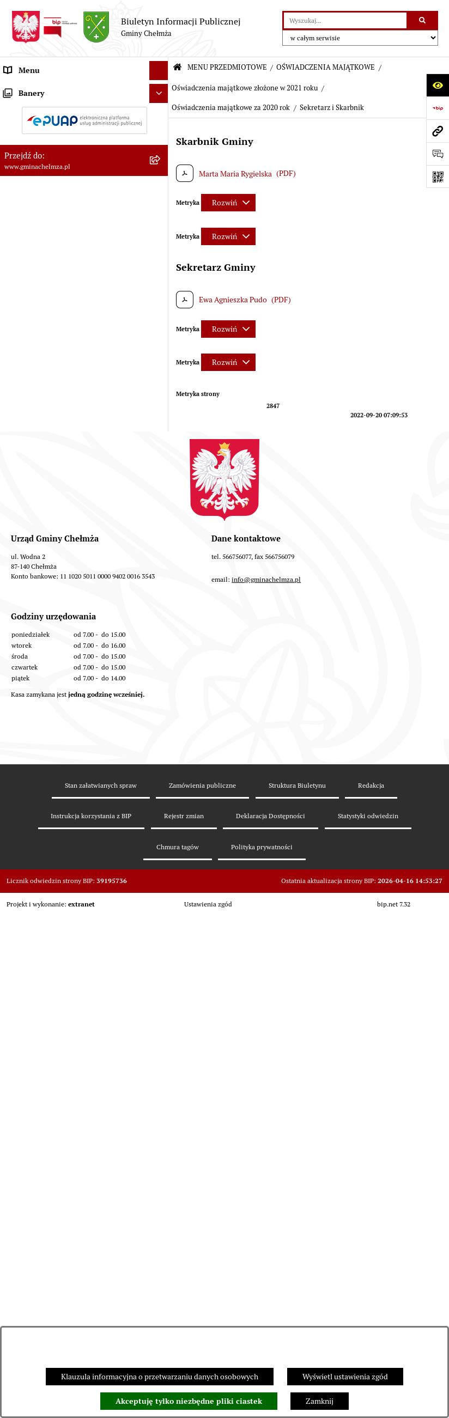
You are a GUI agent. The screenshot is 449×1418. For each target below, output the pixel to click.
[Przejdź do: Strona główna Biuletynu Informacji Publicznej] (177, 68)
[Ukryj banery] (158, 907)
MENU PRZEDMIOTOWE (227, 67)
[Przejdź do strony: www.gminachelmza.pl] (437, 130)
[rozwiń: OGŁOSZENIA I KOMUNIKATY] (160, 115)
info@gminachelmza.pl (266, 1138)
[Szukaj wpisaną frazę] (423, 20)
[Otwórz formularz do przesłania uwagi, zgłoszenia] (437, 153)
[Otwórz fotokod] (437, 176)
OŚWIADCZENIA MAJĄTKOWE (325, 67)
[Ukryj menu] (158, 70)
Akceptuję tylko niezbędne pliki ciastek (189, 1401)
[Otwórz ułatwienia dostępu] (437, 85)
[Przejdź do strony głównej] (126, 27)
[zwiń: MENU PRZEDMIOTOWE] (160, 89)
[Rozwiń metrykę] (228, 202)
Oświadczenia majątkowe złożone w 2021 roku (245, 88)
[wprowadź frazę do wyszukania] (345, 20)
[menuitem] (84, 115)
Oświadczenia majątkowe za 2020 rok (231, 107)
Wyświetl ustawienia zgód (345, 1377)
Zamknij (319, 1401)
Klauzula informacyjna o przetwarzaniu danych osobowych (159, 1377)
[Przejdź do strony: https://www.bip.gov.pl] (437, 107)
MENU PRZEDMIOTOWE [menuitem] (45, 89)
